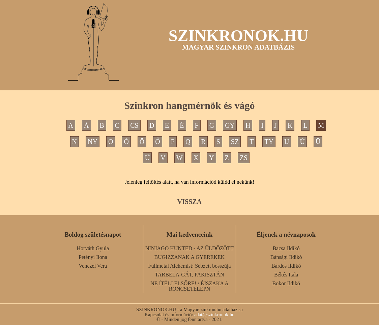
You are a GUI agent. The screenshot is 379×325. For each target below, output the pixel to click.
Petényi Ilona (93, 257)
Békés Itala (286, 274)
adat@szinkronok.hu (214, 314)
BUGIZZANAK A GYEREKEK (189, 257)
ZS (243, 157)
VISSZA (189, 201)
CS (134, 125)
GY (230, 125)
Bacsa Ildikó (285, 248)
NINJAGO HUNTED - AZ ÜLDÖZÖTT (189, 248)
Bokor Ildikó (286, 283)
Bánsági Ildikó (286, 257)
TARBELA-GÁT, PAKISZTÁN (189, 274)
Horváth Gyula (93, 248)
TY (268, 141)
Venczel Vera (93, 266)
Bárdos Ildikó (286, 266)
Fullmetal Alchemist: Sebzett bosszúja (189, 266)
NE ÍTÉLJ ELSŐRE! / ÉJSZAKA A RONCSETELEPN (189, 286)
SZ (235, 141)
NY (92, 141)
